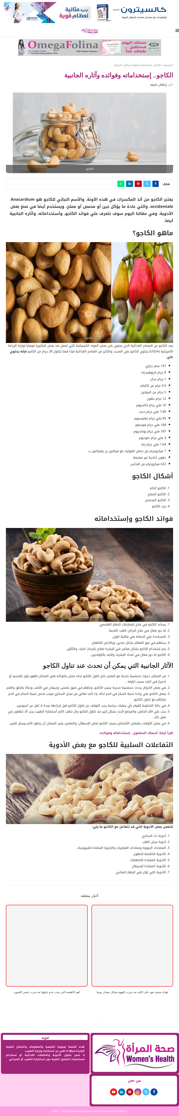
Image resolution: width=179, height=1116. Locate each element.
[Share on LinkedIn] (129, 184)
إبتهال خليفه (158, 84)
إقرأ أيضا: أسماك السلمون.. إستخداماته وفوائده (136, 733)
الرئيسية (168, 65)
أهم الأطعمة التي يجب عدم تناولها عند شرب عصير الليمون (47, 992)
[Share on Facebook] (155, 184)
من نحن (134, 1080)
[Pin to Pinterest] (138, 184)
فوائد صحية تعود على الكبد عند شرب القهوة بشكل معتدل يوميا (132, 992)
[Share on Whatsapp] (120, 184)
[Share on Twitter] (147, 184)
